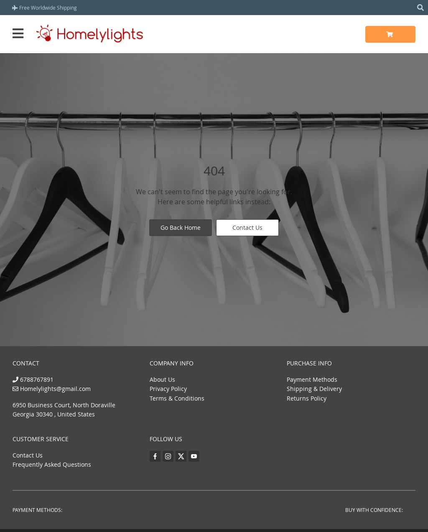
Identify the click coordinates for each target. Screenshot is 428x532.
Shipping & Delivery (314, 389)
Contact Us (247, 227)
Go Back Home (180, 227)
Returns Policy (306, 398)
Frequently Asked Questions (52, 464)
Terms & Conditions (177, 398)
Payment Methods (312, 379)
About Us (162, 379)
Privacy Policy (168, 389)
